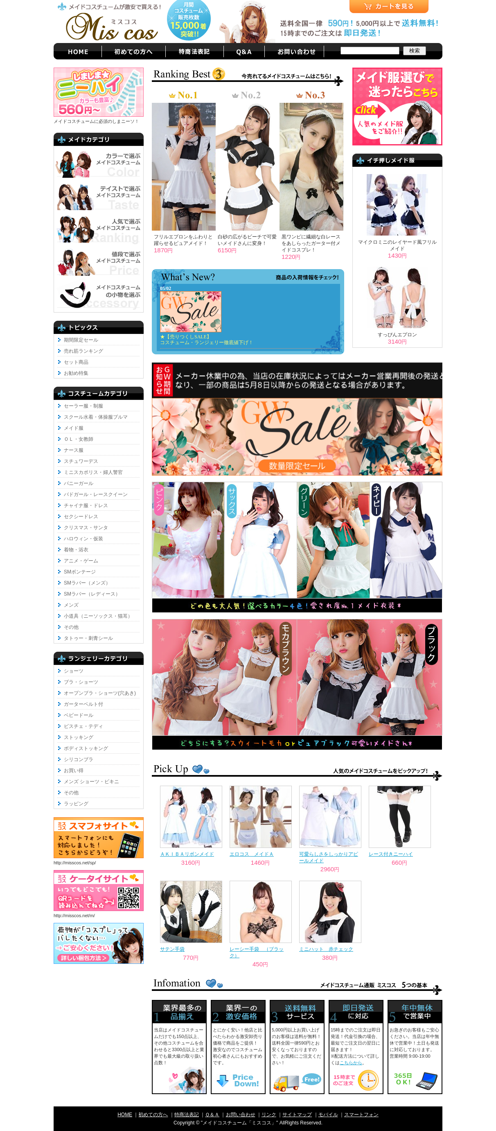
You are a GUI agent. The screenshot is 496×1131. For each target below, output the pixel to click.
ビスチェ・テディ (83, 726)
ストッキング (78, 737)
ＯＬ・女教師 (78, 439)
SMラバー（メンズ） (87, 583)
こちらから (351, 1062)
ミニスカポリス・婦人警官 (93, 472)
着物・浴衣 (76, 550)
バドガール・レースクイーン (96, 494)
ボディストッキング (86, 748)
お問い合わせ (240, 1114)
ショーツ (73, 671)
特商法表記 (186, 1114)
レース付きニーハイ (391, 854)
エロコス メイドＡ (252, 854)
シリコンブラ (78, 759)
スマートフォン (361, 1114)
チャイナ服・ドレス (86, 505)
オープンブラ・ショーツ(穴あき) (100, 693)
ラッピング (76, 804)
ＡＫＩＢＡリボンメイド (187, 854)
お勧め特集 (76, 373)
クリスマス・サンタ (86, 527)
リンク (269, 1114)
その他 (71, 627)
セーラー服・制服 (83, 406)
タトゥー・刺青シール (88, 638)
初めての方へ (153, 1114)
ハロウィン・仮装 (83, 539)
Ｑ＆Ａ (212, 1114)
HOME (124, 1114)
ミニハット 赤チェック (326, 949)
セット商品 (76, 362)
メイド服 (73, 428)
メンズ (71, 605)
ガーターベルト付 (83, 704)
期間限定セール (81, 340)
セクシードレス (81, 516)
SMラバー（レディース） (92, 594)
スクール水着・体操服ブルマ (96, 417)
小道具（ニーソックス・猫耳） (98, 616)
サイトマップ (297, 1114)
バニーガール (78, 483)
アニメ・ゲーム (81, 561)
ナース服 (73, 450)
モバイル (328, 1114)
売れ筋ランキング (83, 351)
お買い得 (73, 770)
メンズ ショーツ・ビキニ (91, 781)
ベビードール (78, 715)
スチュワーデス (81, 461)
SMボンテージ (80, 572)
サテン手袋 (172, 949)
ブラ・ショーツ (81, 682)
